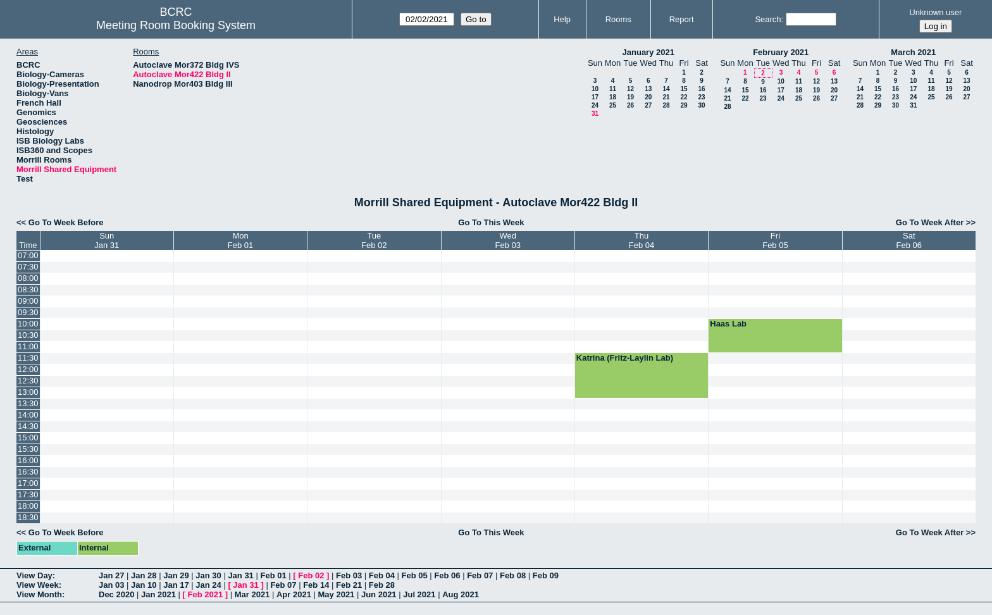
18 (612, 97)
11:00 (28, 346)
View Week (37, 585)
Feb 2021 (205, 594)
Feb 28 (382, 585)
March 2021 (913, 52)
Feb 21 (349, 585)
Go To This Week (491, 222)
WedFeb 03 (507, 240)
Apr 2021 (293, 594)
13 (648, 88)
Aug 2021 (460, 594)
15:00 (28, 437)
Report (681, 19)
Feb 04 (382, 575)
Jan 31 (240, 575)
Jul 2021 (419, 594)
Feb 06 (447, 575)
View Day (34, 575)
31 (595, 113)
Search (768, 19)
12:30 (28, 380)
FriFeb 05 (775, 240)
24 (595, 105)
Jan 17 (176, 585)
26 (630, 105)
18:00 (28, 506)
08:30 (28, 289)
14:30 (28, 426)
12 (630, 88)
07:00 (28, 255)
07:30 (28, 266)
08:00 (28, 278)
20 (648, 97)
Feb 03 (349, 575)
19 (630, 97)
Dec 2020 (116, 594)
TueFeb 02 (374, 240)
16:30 (28, 471)
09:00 (28, 301)
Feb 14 (316, 585)
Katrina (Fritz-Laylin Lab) (624, 358)
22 (683, 97)
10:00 (28, 323)
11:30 (28, 358)
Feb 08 (513, 575)
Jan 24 (208, 585)
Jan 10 (143, 585)
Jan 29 (176, 575)
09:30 (28, 312)
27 (648, 105)
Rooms (618, 19)
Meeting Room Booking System (176, 25)
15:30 (28, 449)
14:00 (28, 414)
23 (701, 97)
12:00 (28, 369)
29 (683, 105)
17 (595, 97)
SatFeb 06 (909, 240)
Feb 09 (546, 575)
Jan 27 (111, 575)
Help (562, 19)
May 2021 (336, 594)
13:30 (28, 403)
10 (595, 88)
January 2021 (648, 52)
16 (701, 88)
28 (665, 105)
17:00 (28, 483)
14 (665, 88)
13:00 (28, 392)
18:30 (28, 517)
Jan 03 (111, 585)
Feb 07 (480, 575)
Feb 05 (415, 575)
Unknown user (935, 12)
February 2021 (781, 52)
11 (612, 88)
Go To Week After (930, 222)
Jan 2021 (158, 594)
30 (701, 105)
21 (665, 97)
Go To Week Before (66, 222)
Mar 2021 (252, 594)
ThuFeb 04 (641, 240)
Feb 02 (311, 575)
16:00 (28, 460)
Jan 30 (208, 575)
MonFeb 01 (240, 240)
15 (683, 88)
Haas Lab (728, 323)
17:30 (28, 494)
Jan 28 (143, 575)
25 (612, 105)
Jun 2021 (379, 594)
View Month (39, 594)
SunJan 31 (106, 240)
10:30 (28, 335)
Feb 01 (273, 575)
